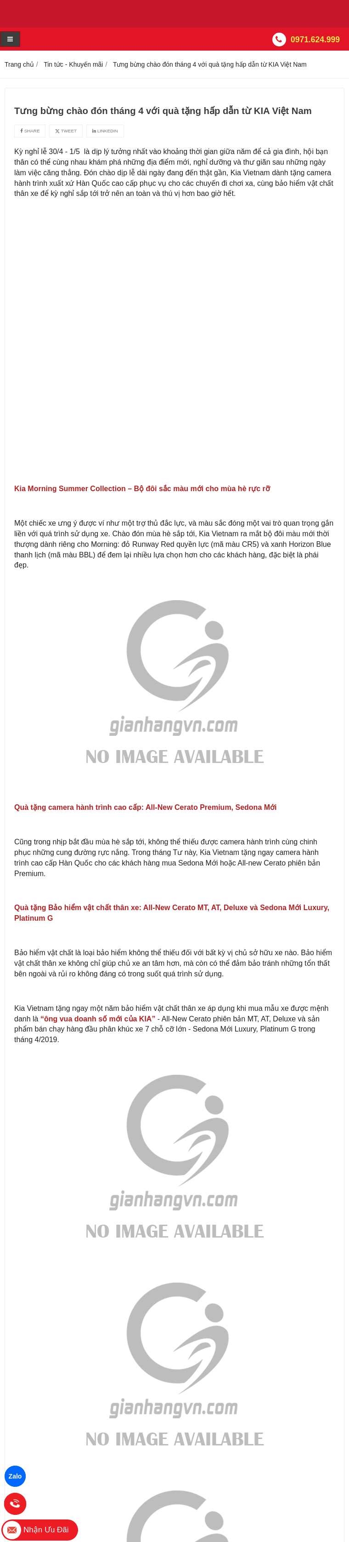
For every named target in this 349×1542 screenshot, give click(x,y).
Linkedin (105, 130)
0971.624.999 (315, 39)
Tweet (66, 130)
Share (29, 130)
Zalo (15, 1476)
